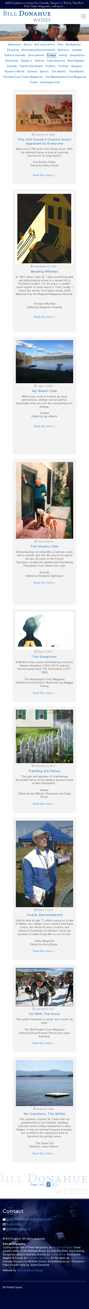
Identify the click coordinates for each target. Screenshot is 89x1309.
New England (76, 60)
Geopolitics (77, 55)
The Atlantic (76, 71)
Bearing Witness (44, 271)
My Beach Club (44, 391)
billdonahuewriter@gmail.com (27, 1219)
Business (64, 49)
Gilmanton (12, 60)
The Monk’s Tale (44, 546)
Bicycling (13, 49)
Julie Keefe (77, 1257)
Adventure (14, 44)
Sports (44, 71)
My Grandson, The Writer (45, 1114)
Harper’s (26, 60)
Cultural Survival (15, 55)
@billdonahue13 (17, 1229)
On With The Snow (44, 1014)
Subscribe (12, 1224)
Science (32, 71)
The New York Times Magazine (23, 76)
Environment (36, 55)
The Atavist (58, 71)
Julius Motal (58, 1254)
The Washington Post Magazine (65, 76)
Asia (60, 44)
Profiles (63, 66)
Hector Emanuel (62, 1247)
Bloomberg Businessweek (38, 49)
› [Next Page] (57, 1184)
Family (63, 55)
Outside (12, 66)
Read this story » (43, 175)
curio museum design (30, 1270)
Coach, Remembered (44, 915)
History (39, 60)
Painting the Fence (44, 771)
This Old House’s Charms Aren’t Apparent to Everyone (45, 141)
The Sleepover (44, 657)
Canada (77, 49)
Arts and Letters (44, 44)
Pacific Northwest (31, 66)
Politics (50, 66)
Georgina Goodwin (38, 1257)
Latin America (56, 60)
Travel (33, 82)
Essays (51, 55)
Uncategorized (50, 82)
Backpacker (73, 44)
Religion (76, 66)
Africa (27, 44)
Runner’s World (15, 71)
